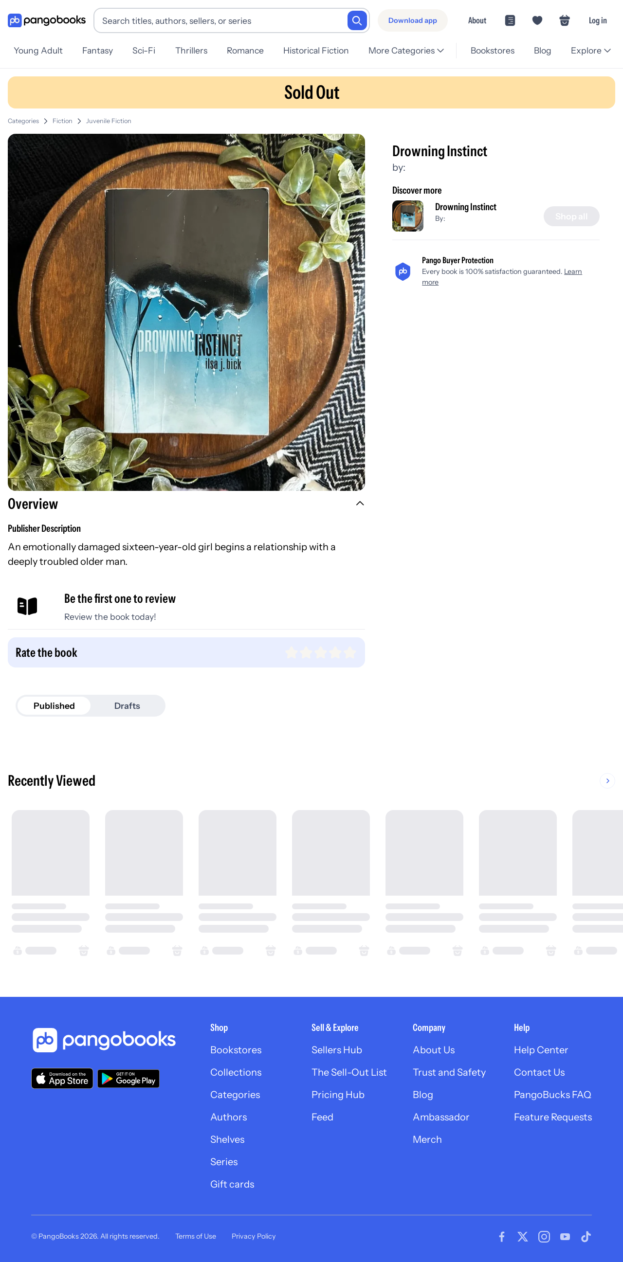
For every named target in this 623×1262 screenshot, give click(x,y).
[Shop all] (572, 216)
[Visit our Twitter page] (523, 1237)
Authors (228, 1117)
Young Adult (38, 50)
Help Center (541, 1050)
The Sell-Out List (349, 1072)
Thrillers (191, 50)
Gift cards (232, 1184)
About (477, 20)
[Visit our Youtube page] (565, 1237)
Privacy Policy (254, 1236)
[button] (186, 505)
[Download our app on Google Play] (128, 1078)
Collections (235, 1072)
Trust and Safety (449, 1072)
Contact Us (539, 1072)
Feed (322, 1117)
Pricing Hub (338, 1094)
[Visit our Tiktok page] (586, 1237)
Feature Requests (553, 1117)
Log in (598, 20)
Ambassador (441, 1117)
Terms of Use (195, 1236)
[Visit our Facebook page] (502, 1237)
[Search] (357, 20)
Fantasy (97, 50)
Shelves (227, 1139)
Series (224, 1162)
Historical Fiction (316, 50)
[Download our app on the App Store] (62, 1078)
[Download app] (413, 20)
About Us (434, 1050)
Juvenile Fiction (108, 121)
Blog (542, 50)
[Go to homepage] (47, 21)
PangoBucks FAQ (552, 1094)
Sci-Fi (143, 50)
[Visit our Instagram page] (544, 1237)
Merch (427, 1139)
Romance (245, 50)
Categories (23, 121)
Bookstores (492, 50)
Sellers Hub (337, 1050)
